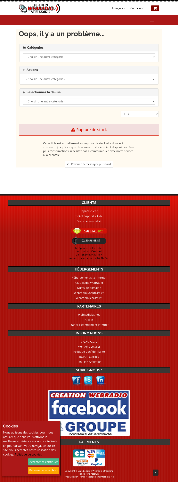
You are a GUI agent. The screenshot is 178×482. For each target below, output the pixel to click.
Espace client (89, 211)
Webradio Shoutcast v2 (89, 293)
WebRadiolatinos (89, 314)
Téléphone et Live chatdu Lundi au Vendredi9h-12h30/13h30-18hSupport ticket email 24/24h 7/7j (89, 253)
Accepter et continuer (43, 462)
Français (119, 8)
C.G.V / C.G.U (89, 341)
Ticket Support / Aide (89, 216)
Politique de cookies (28, 454)
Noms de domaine (89, 288)
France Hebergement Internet (89, 325)
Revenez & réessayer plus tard (89, 164)
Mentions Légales (89, 346)
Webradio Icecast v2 (89, 298)
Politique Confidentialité (89, 351)
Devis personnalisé (89, 221)
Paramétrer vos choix (43, 470)
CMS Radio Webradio (89, 283)
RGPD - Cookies (89, 357)
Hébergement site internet (89, 277)
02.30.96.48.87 (91, 240)
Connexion (137, 8)
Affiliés (89, 320)
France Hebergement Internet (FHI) (96, 476)
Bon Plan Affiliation (89, 362)
